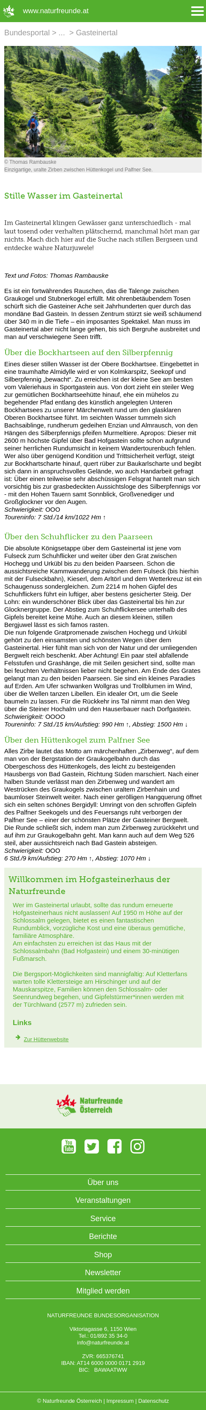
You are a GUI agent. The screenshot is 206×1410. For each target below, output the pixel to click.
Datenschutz (153, 1401)
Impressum (120, 1401)
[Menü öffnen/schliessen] (197, 11)
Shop (103, 1254)
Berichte (103, 1236)
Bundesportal (27, 32)
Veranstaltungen (102, 1200)
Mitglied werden (103, 1291)
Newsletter (103, 1272)
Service (103, 1218)
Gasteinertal (97, 32)
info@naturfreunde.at (103, 1342)
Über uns (103, 1182)
